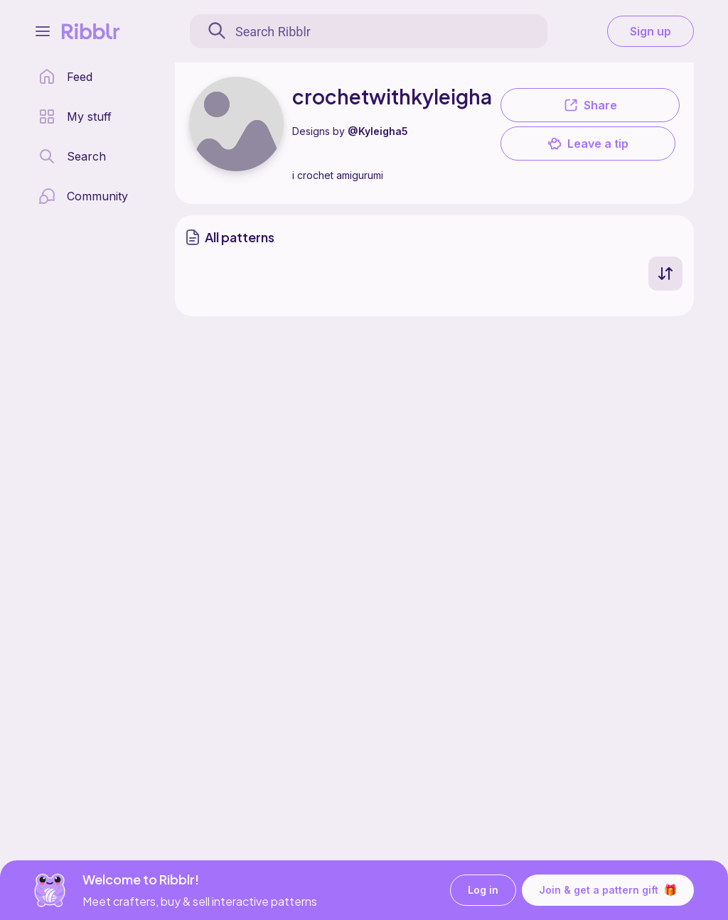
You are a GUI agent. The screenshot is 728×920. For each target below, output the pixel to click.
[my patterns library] (75, 116)
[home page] (65, 76)
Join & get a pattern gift (608, 890)
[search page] (72, 156)
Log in (483, 890)
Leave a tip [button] (587, 143)
